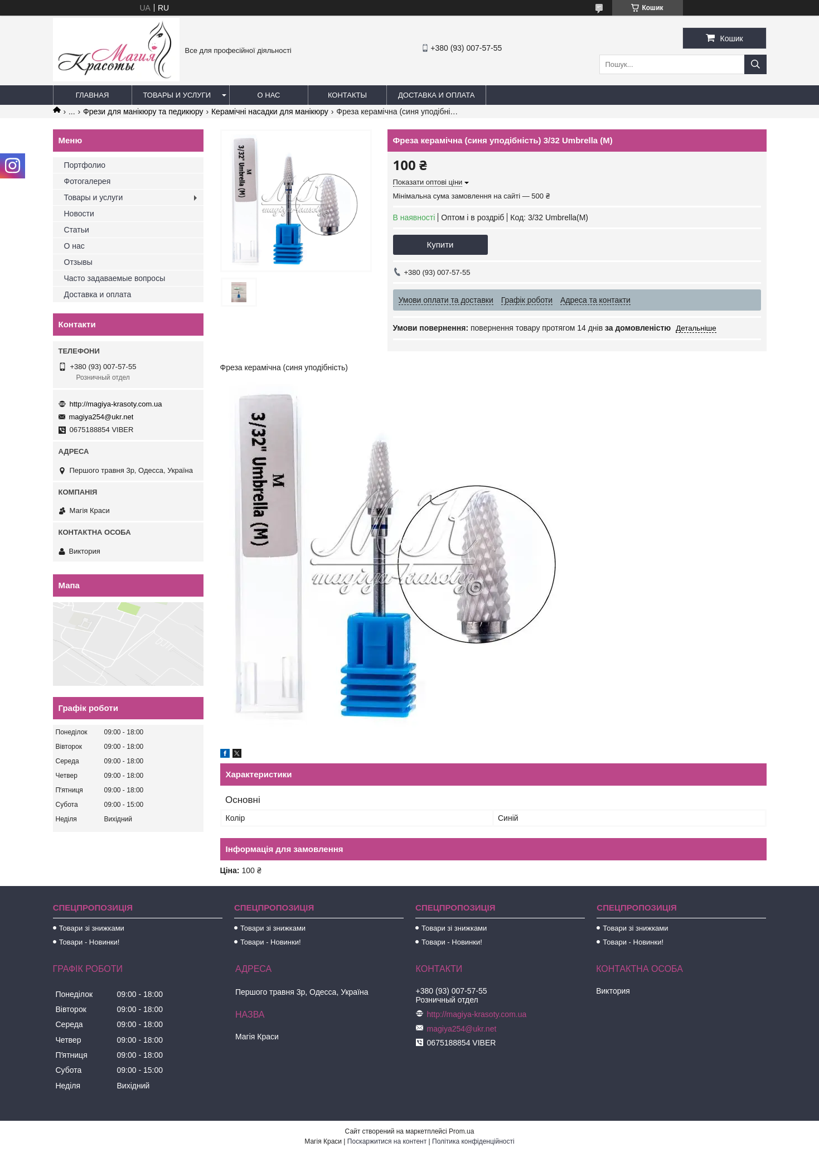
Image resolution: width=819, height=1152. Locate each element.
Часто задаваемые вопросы (115, 278)
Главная (92, 95)
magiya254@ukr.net (101, 417)
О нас (269, 95)
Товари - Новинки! (89, 942)
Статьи (76, 229)
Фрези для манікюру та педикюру (143, 111)
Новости (79, 213)
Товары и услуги (177, 95)
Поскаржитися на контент (387, 1141)
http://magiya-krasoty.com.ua (116, 404)
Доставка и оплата (436, 95)
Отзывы (78, 262)
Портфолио (85, 165)
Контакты (347, 95)
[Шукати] (755, 64)
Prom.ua (461, 1131)
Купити (440, 244)
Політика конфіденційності (473, 1141)
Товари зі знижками (91, 928)
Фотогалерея (87, 181)
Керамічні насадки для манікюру (269, 111)
